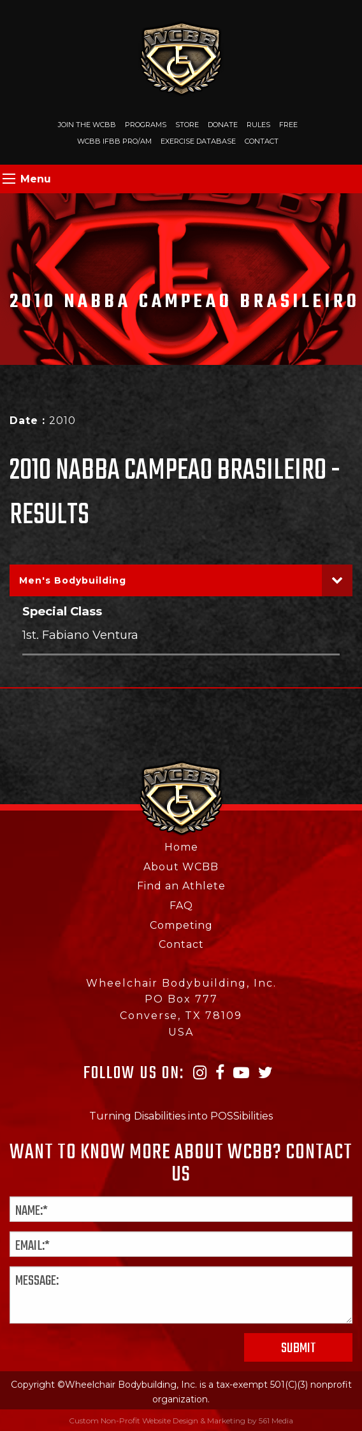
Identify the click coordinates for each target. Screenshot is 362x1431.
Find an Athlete (181, 886)
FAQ (181, 906)
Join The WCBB (87, 124)
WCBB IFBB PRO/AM (114, 141)
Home (181, 847)
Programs (145, 124)
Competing (181, 925)
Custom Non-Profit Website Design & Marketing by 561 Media (181, 1420)
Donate (223, 124)
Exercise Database (198, 141)
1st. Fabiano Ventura (80, 634)
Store (187, 124)
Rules (258, 124)
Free (288, 124)
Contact (262, 141)
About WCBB (181, 867)
